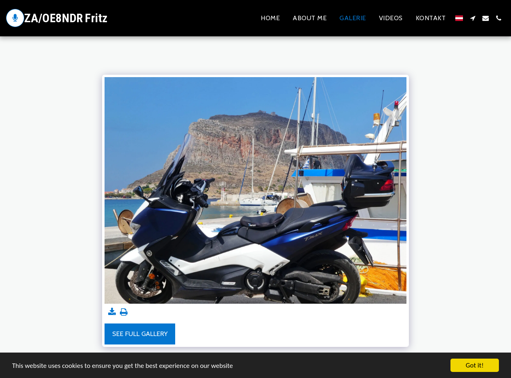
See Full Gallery (140, 334)
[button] (473, 18)
